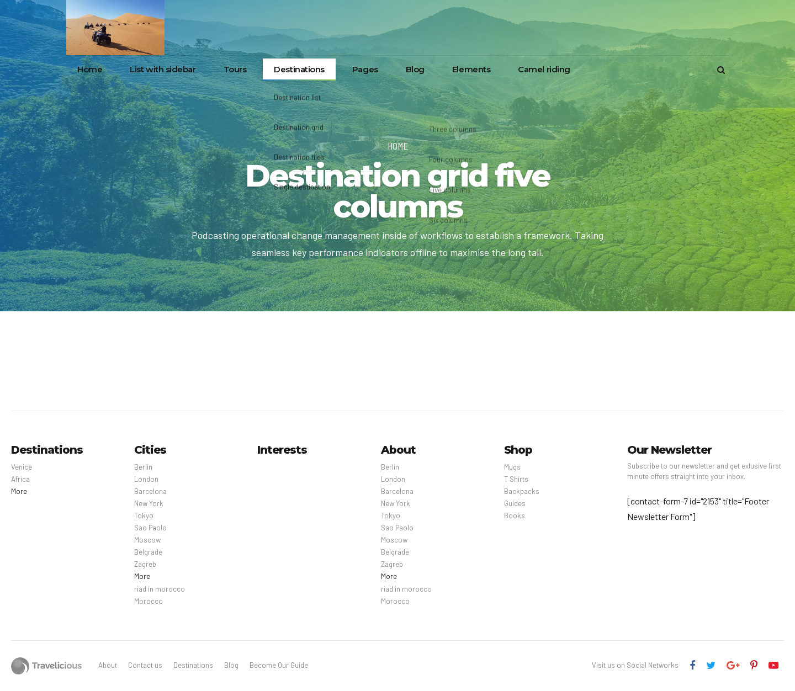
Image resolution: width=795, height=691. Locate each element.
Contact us (145, 665)
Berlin (143, 467)
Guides (515, 503)
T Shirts (516, 479)
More (19, 491)
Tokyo (143, 515)
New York (148, 503)
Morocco (148, 601)
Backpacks (521, 491)
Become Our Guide (279, 665)
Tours (235, 69)
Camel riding (544, 69)
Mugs (512, 467)
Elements (471, 69)
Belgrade (148, 552)
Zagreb (145, 564)
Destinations (299, 69)
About (107, 665)
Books (514, 515)
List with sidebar (162, 69)
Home (89, 69)
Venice (21, 467)
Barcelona (150, 491)
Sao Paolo (150, 527)
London (146, 479)
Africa (20, 479)
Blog (415, 69)
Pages (365, 69)
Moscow (147, 539)
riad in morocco (159, 588)
